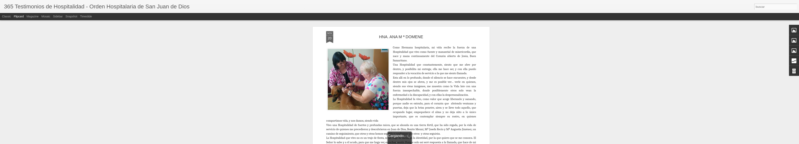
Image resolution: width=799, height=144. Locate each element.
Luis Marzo (423, 141)
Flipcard (19, 16)
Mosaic (45, 16)
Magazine (33, 16)
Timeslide (86, 16)
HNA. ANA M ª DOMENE (401, 26)
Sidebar (58, 16)
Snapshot (71, 16)
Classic (6, 16)
